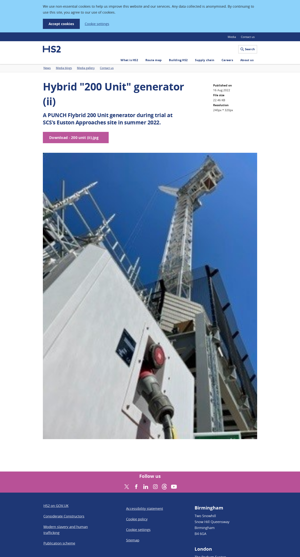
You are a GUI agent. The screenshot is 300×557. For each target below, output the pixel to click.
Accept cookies (61, 23)
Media (232, 37)
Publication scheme (59, 543)
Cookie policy (137, 519)
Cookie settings (97, 23)
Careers (227, 60)
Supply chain (204, 60)
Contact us (248, 37)
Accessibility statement (144, 508)
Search (247, 49)
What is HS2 (129, 60)
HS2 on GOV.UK (55, 505)
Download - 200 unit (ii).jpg (74, 137)
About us (247, 60)
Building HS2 (178, 60)
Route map (153, 60)
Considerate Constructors (63, 516)
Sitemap (132, 540)
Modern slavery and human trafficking (65, 529)
